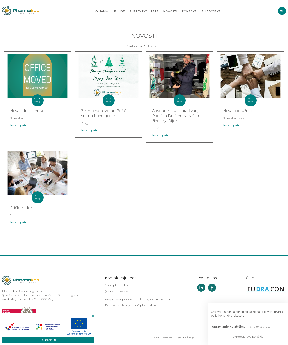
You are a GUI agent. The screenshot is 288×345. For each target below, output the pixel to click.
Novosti (170, 11)
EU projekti (211, 11)
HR (282, 10)
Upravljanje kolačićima (228, 326)
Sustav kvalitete (144, 11)
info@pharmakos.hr (119, 285)
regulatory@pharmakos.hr (152, 299)
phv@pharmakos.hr (146, 305)
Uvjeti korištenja (185, 337)
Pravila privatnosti (161, 337)
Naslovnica (134, 46)
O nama (101, 11)
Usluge (119, 11)
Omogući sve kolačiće (248, 336)
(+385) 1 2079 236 (116, 291)
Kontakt (189, 11)
